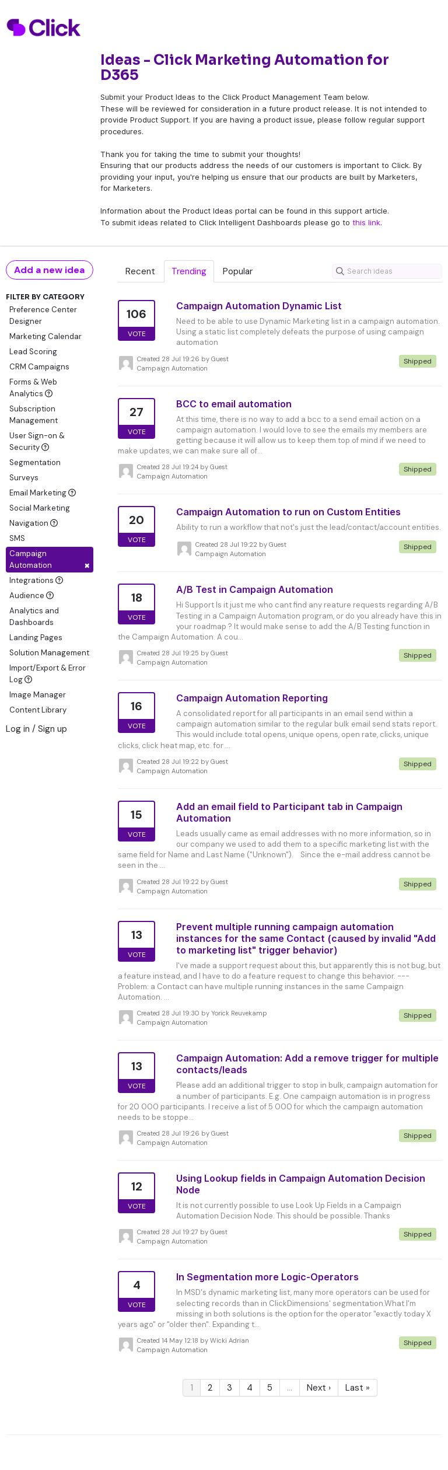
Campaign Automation (49, 560)
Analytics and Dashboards (34, 616)
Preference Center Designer (43, 315)
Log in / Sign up (36, 729)
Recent (140, 271)
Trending (189, 271)
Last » (357, 1388)
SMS (17, 538)
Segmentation (35, 462)
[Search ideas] (387, 271)
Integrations (36, 580)
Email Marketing (42, 493)
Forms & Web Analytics (33, 388)
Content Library (37, 710)
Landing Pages (35, 638)
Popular (238, 271)
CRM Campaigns (39, 367)
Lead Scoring (33, 352)
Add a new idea (49, 270)
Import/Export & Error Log (47, 674)
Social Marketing (39, 508)
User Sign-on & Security (37, 441)
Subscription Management (33, 414)
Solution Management (49, 653)
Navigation (33, 523)
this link (366, 222)
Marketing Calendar (45, 336)
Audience (31, 595)
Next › (319, 1388)
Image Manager (37, 695)
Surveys (23, 478)
